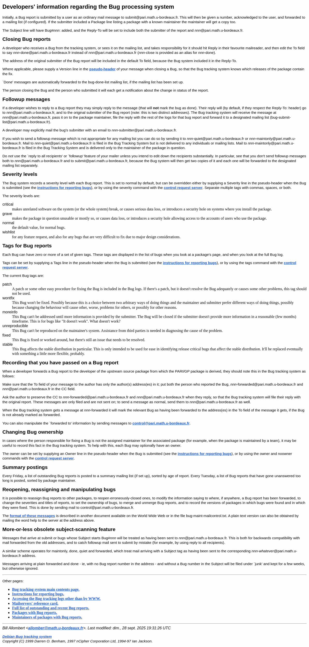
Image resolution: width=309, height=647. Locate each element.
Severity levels (19, 174)
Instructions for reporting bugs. (38, 594)
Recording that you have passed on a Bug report (60, 362)
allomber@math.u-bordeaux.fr (55, 628)
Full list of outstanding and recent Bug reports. (50, 608)
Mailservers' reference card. (35, 603)
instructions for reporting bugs (64, 188)
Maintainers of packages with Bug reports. (47, 617)
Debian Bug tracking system (27, 636)
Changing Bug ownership (32, 432)
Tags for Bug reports (27, 245)
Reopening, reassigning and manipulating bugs (59, 489)
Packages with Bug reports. (34, 613)
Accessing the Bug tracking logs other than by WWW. (56, 599)
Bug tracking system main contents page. (45, 589)
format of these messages (32, 516)
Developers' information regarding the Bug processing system (88, 6)
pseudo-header (102, 69)
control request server (183, 188)
